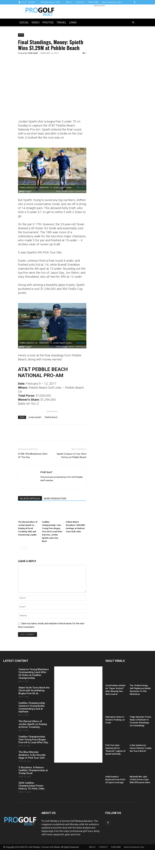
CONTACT (80, 2)
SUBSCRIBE (93, 2)
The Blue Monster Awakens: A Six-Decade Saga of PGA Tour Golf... (32, 755)
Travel (61, 22)
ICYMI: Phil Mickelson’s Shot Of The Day (32, 455)
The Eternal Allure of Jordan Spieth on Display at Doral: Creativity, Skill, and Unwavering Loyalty (27, 528)
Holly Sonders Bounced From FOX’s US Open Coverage (115, 779)
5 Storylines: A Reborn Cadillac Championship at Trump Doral (33, 770)
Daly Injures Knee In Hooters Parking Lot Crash (115, 720)
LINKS (73, 22)
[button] (133, 22)
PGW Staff (33, 53)
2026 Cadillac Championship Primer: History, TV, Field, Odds (31, 785)
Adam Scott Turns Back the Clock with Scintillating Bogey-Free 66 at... (34, 690)
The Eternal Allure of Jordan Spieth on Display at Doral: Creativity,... (32, 724)
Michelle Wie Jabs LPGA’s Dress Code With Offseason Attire (140, 779)
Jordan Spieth (34, 417)
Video (36, 22)
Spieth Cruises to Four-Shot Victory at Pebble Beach (71, 455)
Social (24, 22)
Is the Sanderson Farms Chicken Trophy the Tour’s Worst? (140, 748)
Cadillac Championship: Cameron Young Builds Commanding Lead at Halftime (32, 707)
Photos (48, 22)
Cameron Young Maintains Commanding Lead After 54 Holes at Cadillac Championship (33, 673)
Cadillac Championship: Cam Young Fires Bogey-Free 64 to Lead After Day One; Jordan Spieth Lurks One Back (52, 531)
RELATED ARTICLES (30, 498)
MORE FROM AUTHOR (55, 498)
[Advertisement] (115, 88)
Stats (21, 35)
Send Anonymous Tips (112, 2)
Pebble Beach (51, 417)
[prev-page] (20, 548)
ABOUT (69, 2)
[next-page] (25, 548)
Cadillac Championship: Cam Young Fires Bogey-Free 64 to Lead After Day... (34, 739)
